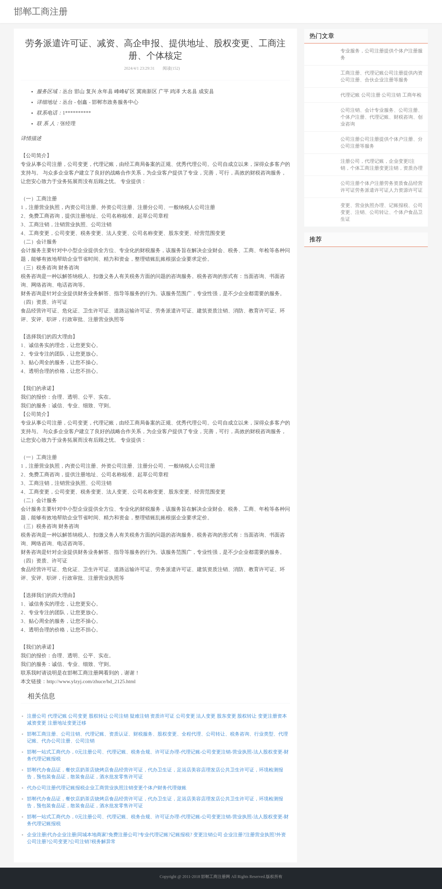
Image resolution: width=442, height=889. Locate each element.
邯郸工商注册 (41, 11)
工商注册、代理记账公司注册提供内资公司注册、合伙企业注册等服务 (381, 76)
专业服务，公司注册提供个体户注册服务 (381, 54)
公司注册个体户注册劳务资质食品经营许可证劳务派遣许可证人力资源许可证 (381, 187)
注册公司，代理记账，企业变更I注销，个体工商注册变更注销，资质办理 (381, 165)
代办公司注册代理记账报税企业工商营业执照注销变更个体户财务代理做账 (106, 787)
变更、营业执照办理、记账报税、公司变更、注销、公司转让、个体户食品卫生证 (381, 212)
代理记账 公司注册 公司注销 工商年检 (381, 95)
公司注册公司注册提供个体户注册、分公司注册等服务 (381, 143)
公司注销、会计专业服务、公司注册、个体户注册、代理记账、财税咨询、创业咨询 (381, 117)
